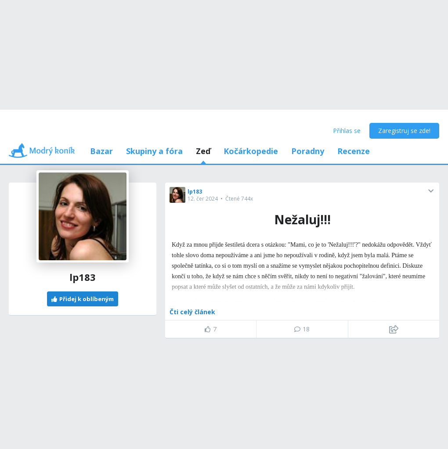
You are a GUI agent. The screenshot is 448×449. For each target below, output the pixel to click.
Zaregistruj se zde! (404, 130)
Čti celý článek (192, 312)
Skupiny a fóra (154, 151)
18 (302, 329)
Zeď (203, 151)
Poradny (307, 151)
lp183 (195, 191)
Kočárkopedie (251, 151)
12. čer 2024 (203, 198)
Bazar (101, 151)
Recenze (353, 151)
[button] (431, 191)
